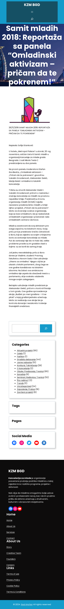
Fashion (20, 356)
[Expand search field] (32, 19)
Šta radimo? (23, 380)
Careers (10, 565)
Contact (10, 538)
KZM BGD (32, 4)
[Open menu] (32, 11)
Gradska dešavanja (26, 359)
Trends (20, 383)
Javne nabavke (24, 362)
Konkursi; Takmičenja (27, 365)
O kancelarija (23, 368)
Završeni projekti (25, 392)
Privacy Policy (13, 579)
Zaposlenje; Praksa (26, 389)
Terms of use (12, 574)
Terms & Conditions (16, 591)
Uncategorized (24, 386)
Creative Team (13, 553)
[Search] (46, 328)
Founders (11, 559)
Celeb (20, 353)
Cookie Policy (12, 585)
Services (10, 532)
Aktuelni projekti (25, 350)
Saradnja (21, 374)
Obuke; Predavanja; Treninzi (30, 371)
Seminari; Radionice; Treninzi (30, 377)
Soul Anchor (27, 604)
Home (9, 520)
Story (9, 547)
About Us (10, 526)
